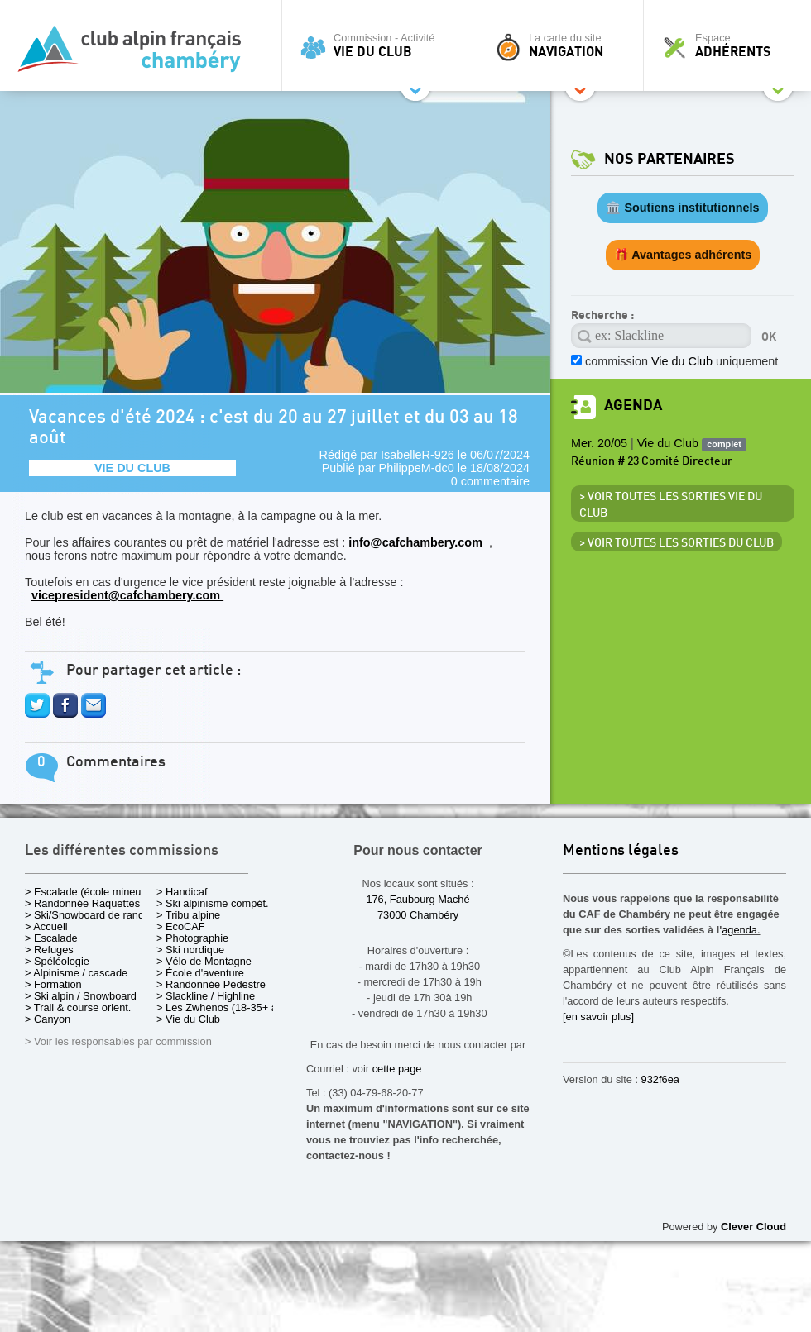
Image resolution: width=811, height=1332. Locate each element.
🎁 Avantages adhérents (683, 254)
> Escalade (51, 938)
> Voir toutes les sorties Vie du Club (670, 505)
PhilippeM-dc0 (416, 468)
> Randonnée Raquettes (82, 903)
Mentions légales (621, 851)
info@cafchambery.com (417, 542)
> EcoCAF (180, 926)
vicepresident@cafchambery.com (127, 595)
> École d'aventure (200, 973)
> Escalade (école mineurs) (89, 892)
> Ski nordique (190, 949)
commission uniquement (681, 361)
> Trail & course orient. (78, 1007)
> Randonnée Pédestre (211, 984)
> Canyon (47, 1019)
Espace (731, 45)
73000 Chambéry (417, 915)
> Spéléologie (57, 961)
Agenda (633, 405)
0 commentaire (490, 481)
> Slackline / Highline (205, 996)
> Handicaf (182, 892)
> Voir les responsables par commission (118, 1041)
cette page (397, 1068)
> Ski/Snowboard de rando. (89, 915)
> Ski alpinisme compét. (212, 903)
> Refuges (49, 949)
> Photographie (192, 938)
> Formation (53, 984)
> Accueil (46, 926)
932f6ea (660, 1079)
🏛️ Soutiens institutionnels (682, 207)
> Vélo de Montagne (204, 961)
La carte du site (564, 45)
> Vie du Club (188, 1019)
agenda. (741, 930)
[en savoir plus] (598, 1016)
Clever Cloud (753, 1226)
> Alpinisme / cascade (76, 973)
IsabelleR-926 (417, 454)
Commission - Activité (383, 45)
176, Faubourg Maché (417, 899)
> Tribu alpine (188, 915)
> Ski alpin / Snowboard (81, 996)
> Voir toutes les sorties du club (676, 543)
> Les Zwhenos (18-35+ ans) (224, 1007)
